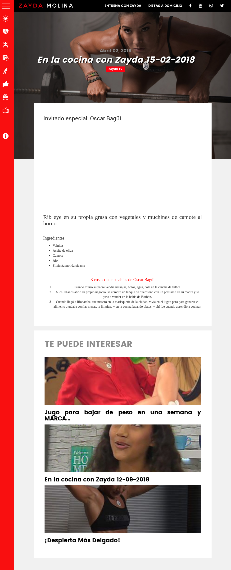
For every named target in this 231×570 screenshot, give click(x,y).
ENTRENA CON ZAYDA (122, 6)
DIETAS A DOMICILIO (165, 6)
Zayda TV (115, 69)
